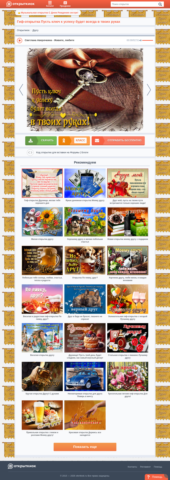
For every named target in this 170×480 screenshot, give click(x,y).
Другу (35, 30)
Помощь (158, 467)
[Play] (19, 40)
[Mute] (140, 40)
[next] (149, 89)
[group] (85, 40)
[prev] (21, 89)
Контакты (132, 467)
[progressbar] (147, 40)
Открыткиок (23, 30)
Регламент (145, 467)
